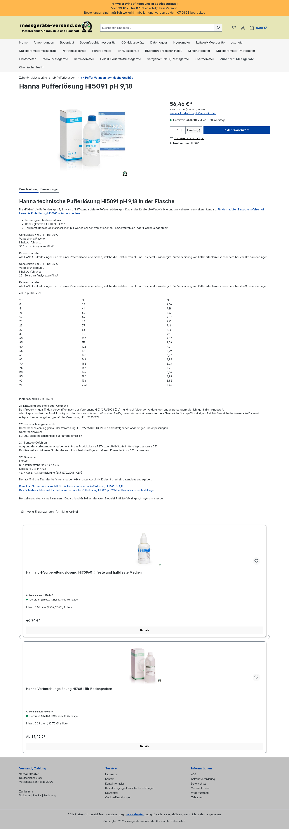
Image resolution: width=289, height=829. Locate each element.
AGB (193, 774)
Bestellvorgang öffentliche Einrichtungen (129, 788)
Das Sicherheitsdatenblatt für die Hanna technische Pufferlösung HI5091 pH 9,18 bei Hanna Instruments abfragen (87, 490)
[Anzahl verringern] (173, 130)
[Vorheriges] (20, 637)
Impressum (111, 774)
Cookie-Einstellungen (118, 797)
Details (144, 630)
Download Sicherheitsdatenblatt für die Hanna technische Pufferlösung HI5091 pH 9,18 (71, 486)
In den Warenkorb (237, 130)
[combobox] (157, 28)
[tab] (29, 189)
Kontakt (109, 778)
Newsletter (111, 792)
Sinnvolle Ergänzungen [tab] (37, 511)
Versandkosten (200, 788)
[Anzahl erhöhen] (182, 130)
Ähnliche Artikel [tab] (66, 511)
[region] (90, 139)
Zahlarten (197, 797)
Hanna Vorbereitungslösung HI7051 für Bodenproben (69, 689)
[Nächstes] (269, 637)
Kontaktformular (114, 783)
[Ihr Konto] (242, 27)
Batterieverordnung (203, 778)
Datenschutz (198, 783)
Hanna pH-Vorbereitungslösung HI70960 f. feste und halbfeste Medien (84, 572)
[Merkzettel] (234, 27)
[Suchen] (218, 28)
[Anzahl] (177, 130)
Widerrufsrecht (200, 792)
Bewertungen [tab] (49, 189)
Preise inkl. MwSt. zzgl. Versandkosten (193, 113)
